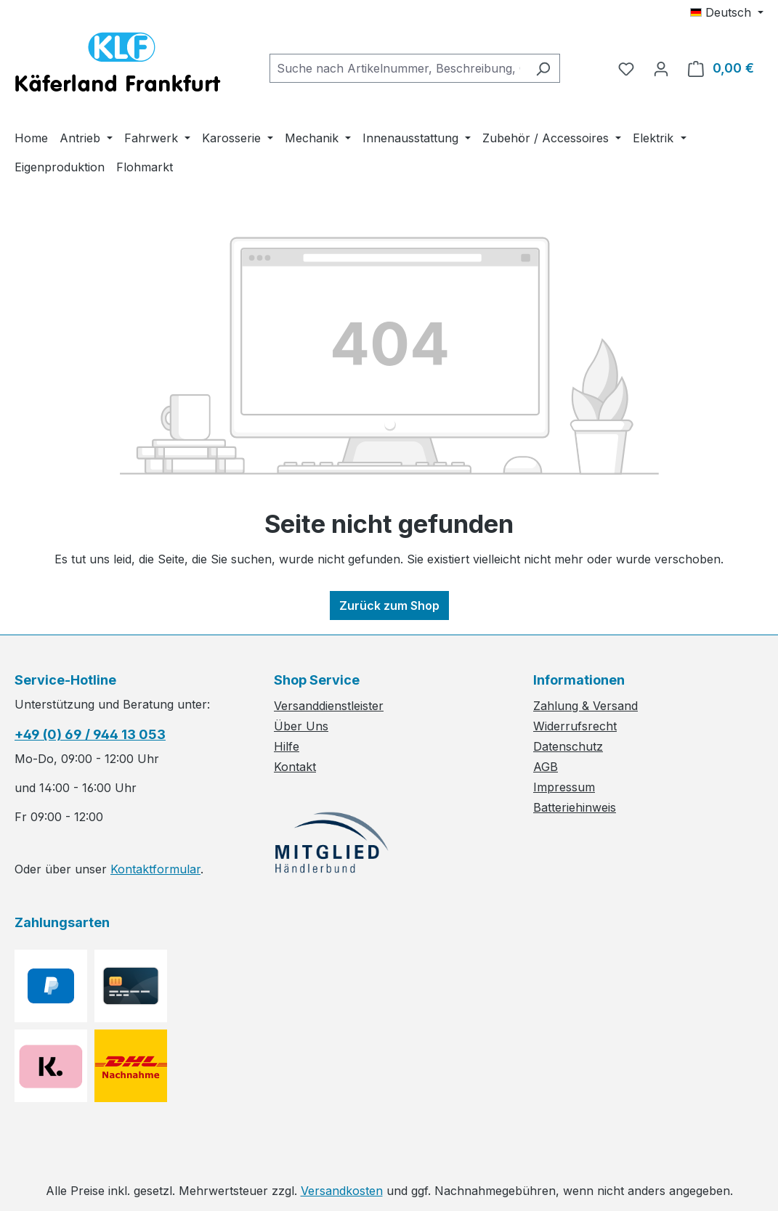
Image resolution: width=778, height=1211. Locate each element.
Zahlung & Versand (585, 705)
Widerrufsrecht (575, 726)
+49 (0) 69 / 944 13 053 (90, 734)
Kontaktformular (155, 869)
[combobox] (398, 68)
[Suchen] (543, 68)
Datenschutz (568, 746)
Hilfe (286, 746)
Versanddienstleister (329, 705)
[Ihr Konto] (661, 68)
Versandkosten (342, 1190)
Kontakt (295, 766)
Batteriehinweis (574, 807)
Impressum (564, 787)
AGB (545, 766)
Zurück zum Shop (389, 605)
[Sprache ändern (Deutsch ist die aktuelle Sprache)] (726, 12)
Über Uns (301, 726)
